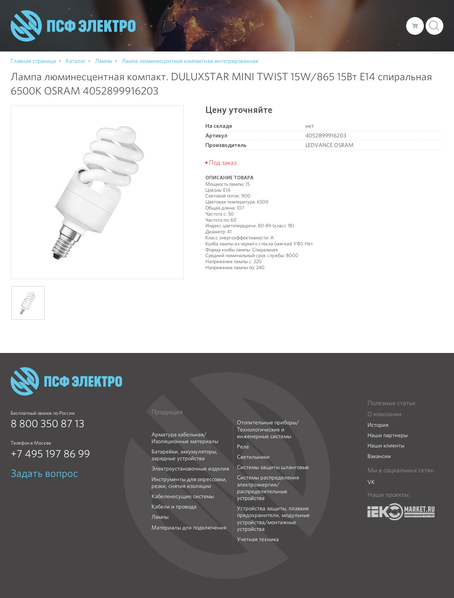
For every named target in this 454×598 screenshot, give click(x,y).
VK (371, 482)
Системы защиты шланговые (273, 467)
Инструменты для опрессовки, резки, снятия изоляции (189, 482)
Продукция (167, 412)
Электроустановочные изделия (190, 468)
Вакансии (379, 456)
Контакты (387, 25)
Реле (243, 446)
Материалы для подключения (188, 527)
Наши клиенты (385, 445)
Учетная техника (258, 539)
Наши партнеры (387, 435)
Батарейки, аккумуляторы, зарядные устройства (184, 455)
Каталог (299, 25)
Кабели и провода (173, 506)
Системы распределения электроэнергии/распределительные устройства (268, 487)
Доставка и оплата (342, 25)
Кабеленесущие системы (182, 496)
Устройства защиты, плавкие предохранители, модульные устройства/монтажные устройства (273, 518)
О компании (265, 25)
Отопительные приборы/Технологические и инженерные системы (268, 429)
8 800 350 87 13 (47, 423)
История (377, 425)
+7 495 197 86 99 (50, 453)
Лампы (159, 516)
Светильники (253, 456)
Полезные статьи (391, 403)
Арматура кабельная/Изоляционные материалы (184, 438)
